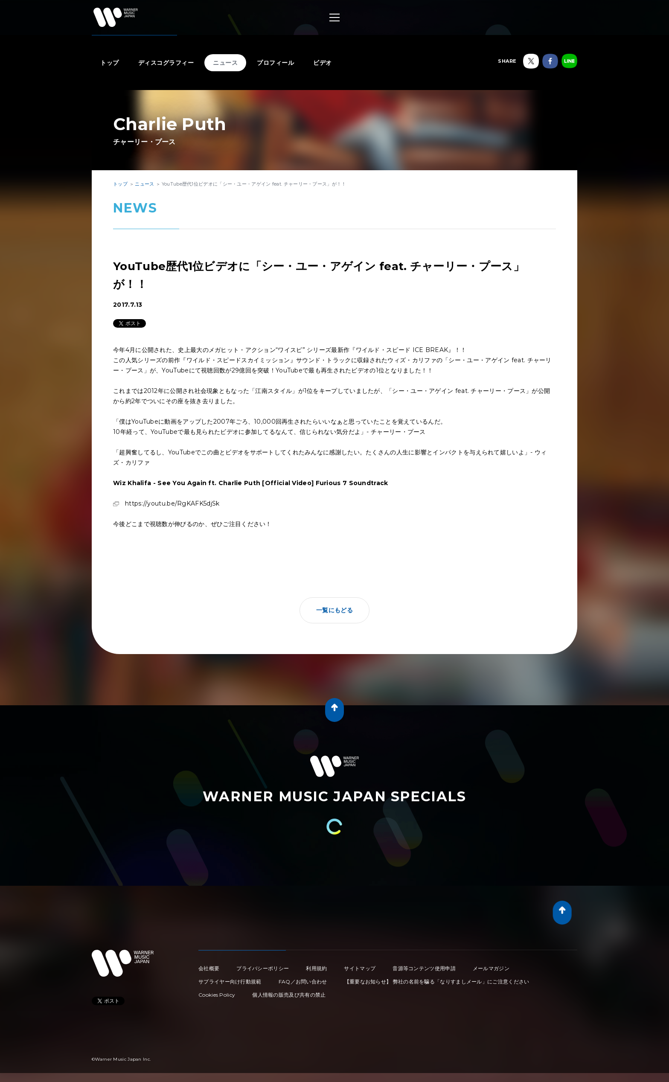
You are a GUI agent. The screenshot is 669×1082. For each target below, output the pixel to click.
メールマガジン (491, 968)
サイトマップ (359, 968)
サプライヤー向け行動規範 (230, 981)
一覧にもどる (334, 610)
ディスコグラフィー (166, 63)
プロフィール (275, 63)
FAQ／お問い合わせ (303, 981)
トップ (109, 63)
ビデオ (322, 63)
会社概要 (208, 968)
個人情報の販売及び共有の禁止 (289, 995)
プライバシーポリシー (262, 968)
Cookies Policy (216, 995)
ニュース (225, 63)
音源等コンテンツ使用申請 (424, 968)
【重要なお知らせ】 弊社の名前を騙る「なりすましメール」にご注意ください (436, 981)
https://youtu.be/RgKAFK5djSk (172, 503)
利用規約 (316, 968)
